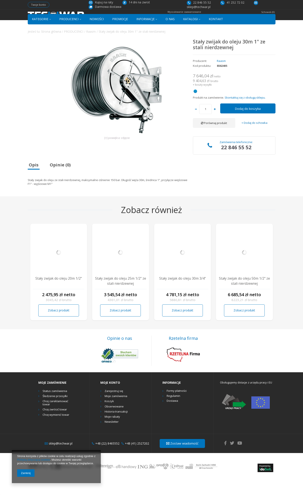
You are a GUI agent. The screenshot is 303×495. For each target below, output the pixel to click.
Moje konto (110, 398)
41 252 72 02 (232, 2)
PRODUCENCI (69, 35)
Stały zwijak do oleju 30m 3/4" (182, 294)
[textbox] (147, 18)
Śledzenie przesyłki (55, 412)
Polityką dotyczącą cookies (33, 459)
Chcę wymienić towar (56, 430)
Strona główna (51, 47)
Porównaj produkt (214, 139)
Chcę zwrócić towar (55, 425)
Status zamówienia (55, 406)
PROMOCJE (120, 35)
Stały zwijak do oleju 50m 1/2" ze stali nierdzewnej (244, 296)
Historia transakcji (116, 427)
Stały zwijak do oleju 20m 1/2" (58, 294)
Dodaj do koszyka (248, 124)
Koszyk (109, 417)
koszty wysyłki (203, 100)
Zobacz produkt (58, 326)
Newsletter (112, 437)
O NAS (170, 35)
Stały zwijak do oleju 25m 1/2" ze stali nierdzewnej (120, 296)
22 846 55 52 (199, 2)
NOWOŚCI (97, 35)
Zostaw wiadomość (182, 459)
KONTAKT (216, 35)
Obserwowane (114, 422)
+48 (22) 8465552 (105, 459)
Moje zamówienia (116, 412)
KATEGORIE (40, 35)
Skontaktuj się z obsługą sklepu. (245, 113)
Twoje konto (38, 5)
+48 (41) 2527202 (135, 459)
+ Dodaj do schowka (254, 138)
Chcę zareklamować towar (55, 418)
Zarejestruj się (114, 406)
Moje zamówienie (52, 398)
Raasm (91, 47)
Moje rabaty (112, 432)
